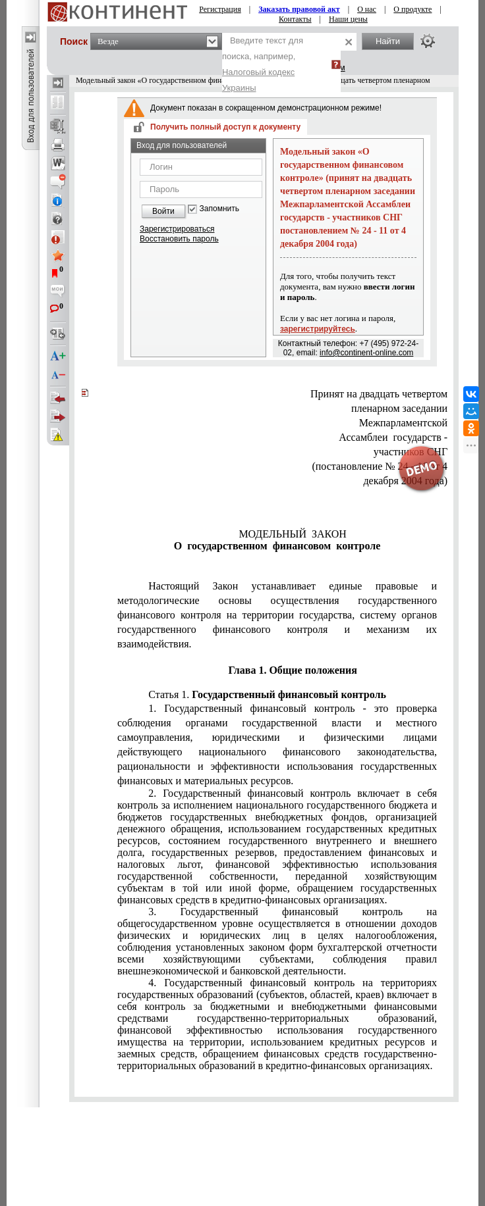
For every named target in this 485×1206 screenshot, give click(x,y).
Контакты (295, 19)
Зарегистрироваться (177, 229)
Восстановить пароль (179, 238)
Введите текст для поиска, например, (262, 64)
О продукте (412, 9)
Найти (388, 41)
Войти (163, 211)
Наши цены (348, 19)
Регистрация (220, 9)
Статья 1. (267, 694)
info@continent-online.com (366, 352)
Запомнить (219, 209)
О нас (366, 9)
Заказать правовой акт (299, 9)
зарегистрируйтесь (317, 329)
